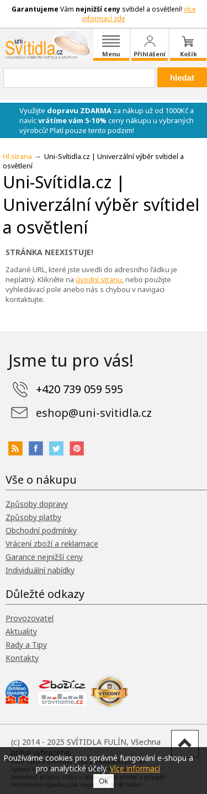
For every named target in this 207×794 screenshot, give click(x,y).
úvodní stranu (99, 279)
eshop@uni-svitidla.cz (94, 412)
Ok (103, 781)
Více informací (135, 768)
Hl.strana (17, 156)
